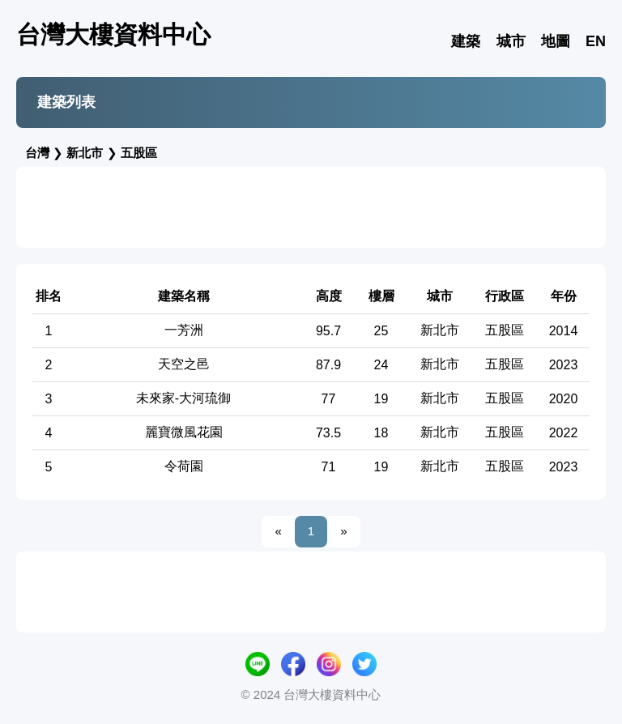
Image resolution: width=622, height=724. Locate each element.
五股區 (139, 153)
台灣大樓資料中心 (113, 34)
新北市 (84, 153)
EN (596, 41)
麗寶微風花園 (184, 432)
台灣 (37, 153)
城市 (511, 41)
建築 (465, 41)
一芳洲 (183, 330)
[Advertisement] (311, 207)
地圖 (555, 41)
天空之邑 (184, 364)
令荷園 (183, 466)
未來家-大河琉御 (183, 398)
